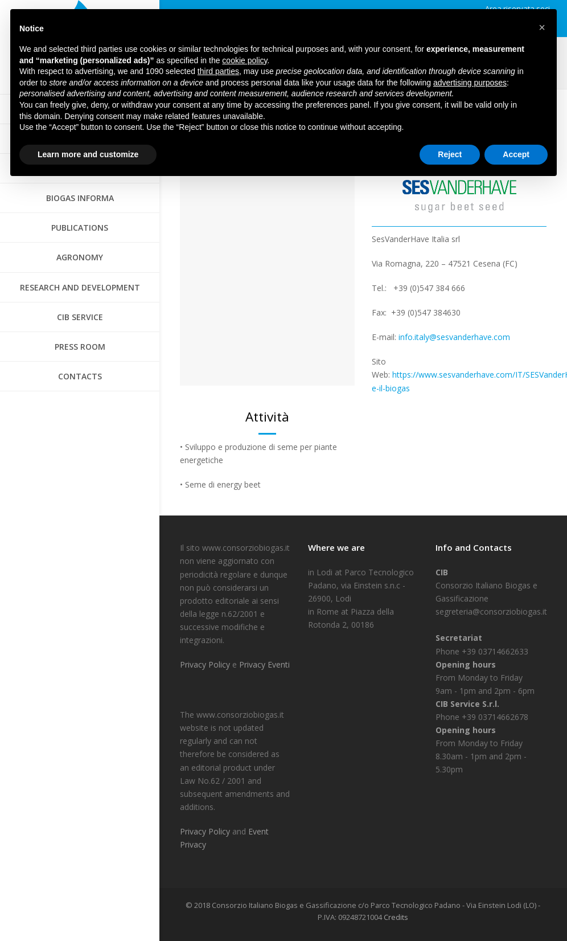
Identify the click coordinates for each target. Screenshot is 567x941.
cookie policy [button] (244, 60)
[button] (542, 27)
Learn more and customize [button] (88, 154)
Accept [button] (516, 154)
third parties (218, 71)
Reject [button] (450, 154)
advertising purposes (470, 82)
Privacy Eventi (264, 664)
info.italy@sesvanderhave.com (454, 337)
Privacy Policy (206, 664)
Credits (396, 917)
